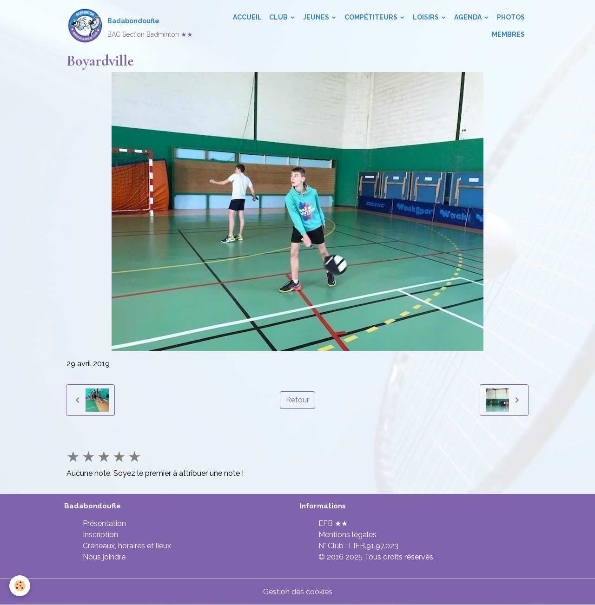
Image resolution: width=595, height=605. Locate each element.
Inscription (100, 534)
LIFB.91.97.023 (373, 545)
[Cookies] (19, 585)
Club (279, 17)
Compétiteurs (371, 17)
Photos (511, 17)
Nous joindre (104, 556)
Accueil (247, 17)
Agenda (468, 17)
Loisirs (426, 17)
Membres (508, 34)
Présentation (104, 523)
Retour (297, 399)
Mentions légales (347, 534)
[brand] (128, 26)
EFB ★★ (333, 523)
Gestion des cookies (297, 591)
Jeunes (317, 17)
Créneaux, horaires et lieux (127, 545)
